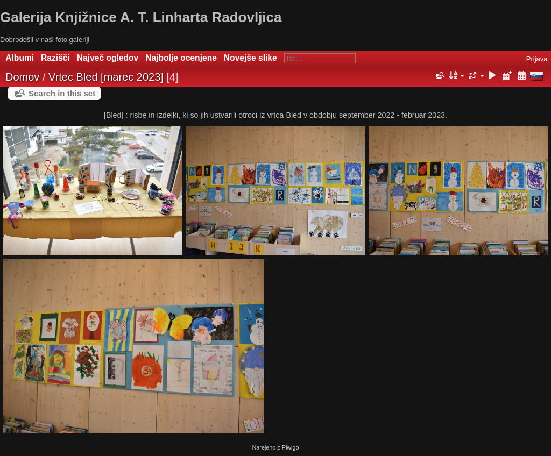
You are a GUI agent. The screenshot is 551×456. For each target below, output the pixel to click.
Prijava (537, 59)
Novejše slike (250, 57)
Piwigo (290, 447)
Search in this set (62, 93)
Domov (22, 77)
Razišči (55, 57)
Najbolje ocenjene (181, 57)
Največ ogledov (107, 57)
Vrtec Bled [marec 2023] (106, 77)
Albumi (19, 57)
